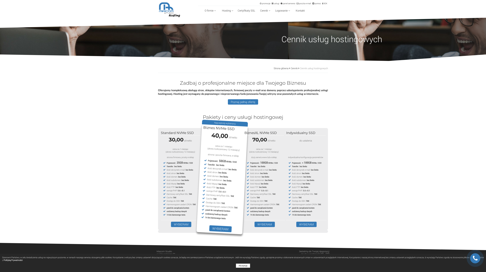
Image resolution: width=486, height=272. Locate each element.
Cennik (265, 10)
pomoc (317, 3)
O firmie (210, 10)
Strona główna (281, 68)
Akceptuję (243, 266)
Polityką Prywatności (13, 260)
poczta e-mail (305, 3)
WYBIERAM (181, 224)
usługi (276, 3)
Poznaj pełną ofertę (243, 102)
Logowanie (282, 10)
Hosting (227, 10)
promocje (266, 3)
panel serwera (288, 3)
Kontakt (300, 10)
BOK (325, 3)
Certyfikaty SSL (246, 10)
